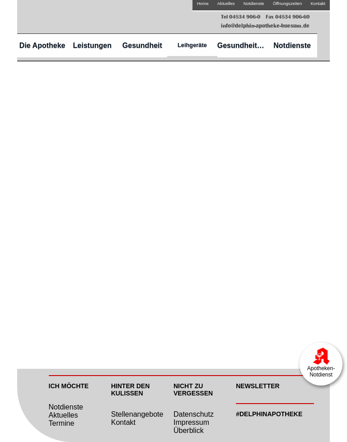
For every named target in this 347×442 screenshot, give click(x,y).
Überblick (189, 430)
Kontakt (317, 3)
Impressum (191, 422)
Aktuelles (226, 3)
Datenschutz (194, 414)
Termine (62, 423)
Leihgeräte (192, 45)
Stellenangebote (137, 414)
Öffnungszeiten (287, 3)
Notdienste (254, 3)
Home (203, 3)
